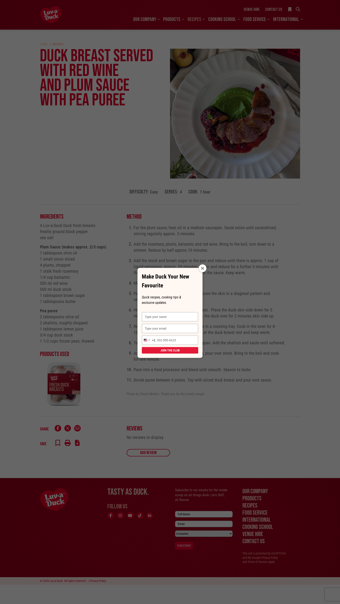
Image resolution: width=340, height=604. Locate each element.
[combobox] (148, 340)
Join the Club (170, 350)
